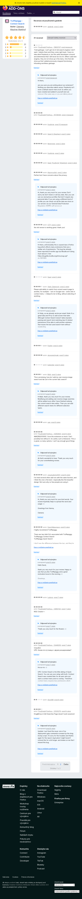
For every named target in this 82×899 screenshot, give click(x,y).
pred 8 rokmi (58, 700)
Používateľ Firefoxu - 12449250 (49, 645)
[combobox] (66, 12)
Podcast (41, 869)
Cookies (15, 877)
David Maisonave (54, 527)
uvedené (12, 882)
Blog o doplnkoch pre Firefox (26, 797)
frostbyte (51, 124)
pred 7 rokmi (58, 597)
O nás (22, 790)
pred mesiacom (67, 47)
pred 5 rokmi (64, 355)
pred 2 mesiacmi (67, 115)
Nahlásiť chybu (26, 835)
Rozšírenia (7, 13)
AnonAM (50, 700)
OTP (49, 225)
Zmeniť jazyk (58, 882)
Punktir (50, 346)
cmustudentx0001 (54, 475)
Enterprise (58, 802)
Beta (56, 794)
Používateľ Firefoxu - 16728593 (49, 115)
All (38, 816)
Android (40, 809)
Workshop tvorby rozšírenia (24, 807)
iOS (38, 805)
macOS (40, 801)
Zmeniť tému (58, 888)
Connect (23, 853)
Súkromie (6, 877)
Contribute (24, 857)
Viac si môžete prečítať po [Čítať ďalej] (47, 98)
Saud (49, 277)
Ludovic (50, 597)
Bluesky (40, 865)
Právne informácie (27, 877)
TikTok (40, 861)
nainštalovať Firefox (58, 3)
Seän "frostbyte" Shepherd (57, 163)
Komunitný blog (27, 827)
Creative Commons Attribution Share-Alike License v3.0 (29, 885)
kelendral (51, 365)
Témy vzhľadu (18, 13)
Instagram (41, 853)
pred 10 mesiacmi (61, 124)
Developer (24, 861)
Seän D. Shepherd (54, 134)
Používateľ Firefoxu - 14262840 (49, 434)
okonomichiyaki (53, 355)
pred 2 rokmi (58, 27)
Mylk (49, 374)
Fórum (22, 831)
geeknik (50, 27)
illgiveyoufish (52, 172)
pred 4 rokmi (57, 346)
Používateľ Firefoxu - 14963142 (49, 609)
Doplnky (23, 786)
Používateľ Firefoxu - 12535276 (49, 711)
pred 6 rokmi (55, 422)
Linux (39, 813)
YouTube (41, 857)
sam (49, 422)
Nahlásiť (36, 68)
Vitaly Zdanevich (53, 287)
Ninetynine (51, 144)
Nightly (57, 790)
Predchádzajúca (48, 764)
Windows (41, 797)
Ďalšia (66, 764)
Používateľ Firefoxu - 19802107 (49, 47)
